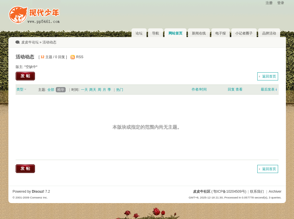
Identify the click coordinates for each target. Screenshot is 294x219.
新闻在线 (199, 33)
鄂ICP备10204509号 (229, 191)
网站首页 (175, 33)
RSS (80, 57)
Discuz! (38, 191)
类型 (19, 89)
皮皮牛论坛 (30, 42)
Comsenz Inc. (39, 197)
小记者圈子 (244, 33)
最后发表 (268, 89)
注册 (269, 3)
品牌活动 (269, 33)
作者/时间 (199, 89)
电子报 (220, 33)
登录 (280, 3)
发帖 (26, 75)
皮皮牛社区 (201, 191)
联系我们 (257, 191)
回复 (231, 89)
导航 (155, 33)
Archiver (275, 191)
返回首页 (269, 76)
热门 (119, 90)
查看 (239, 89)
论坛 (139, 33)
